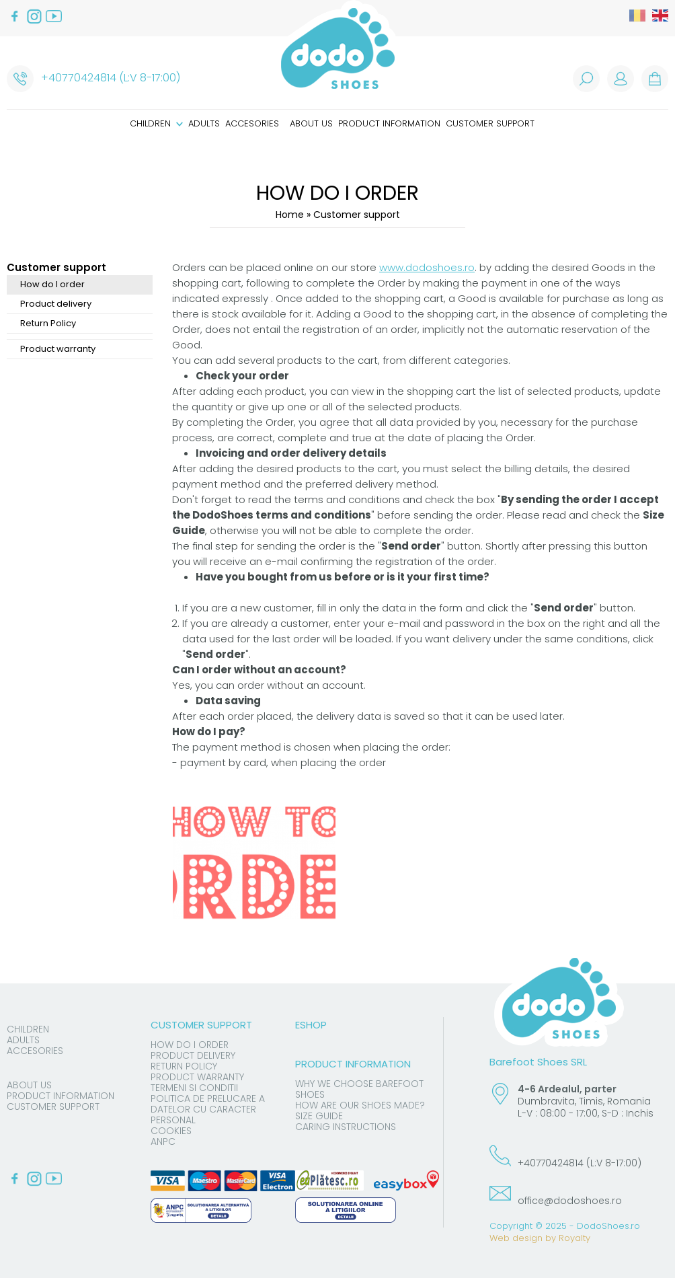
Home (290, 214)
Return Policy (48, 323)
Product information (389, 123)
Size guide (319, 1116)
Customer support (490, 123)
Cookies (171, 1130)
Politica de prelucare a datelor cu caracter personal (208, 1109)
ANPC (163, 1141)
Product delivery (55, 303)
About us (311, 123)
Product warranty (57, 348)
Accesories (252, 123)
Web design (516, 1238)
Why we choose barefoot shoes (359, 1089)
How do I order (52, 284)
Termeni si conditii (194, 1087)
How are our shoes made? (360, 1105)
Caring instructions (345, 1126)
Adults (204, 123)
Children (156, 123)
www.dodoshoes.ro (427, 267)
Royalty (574, 1238)
